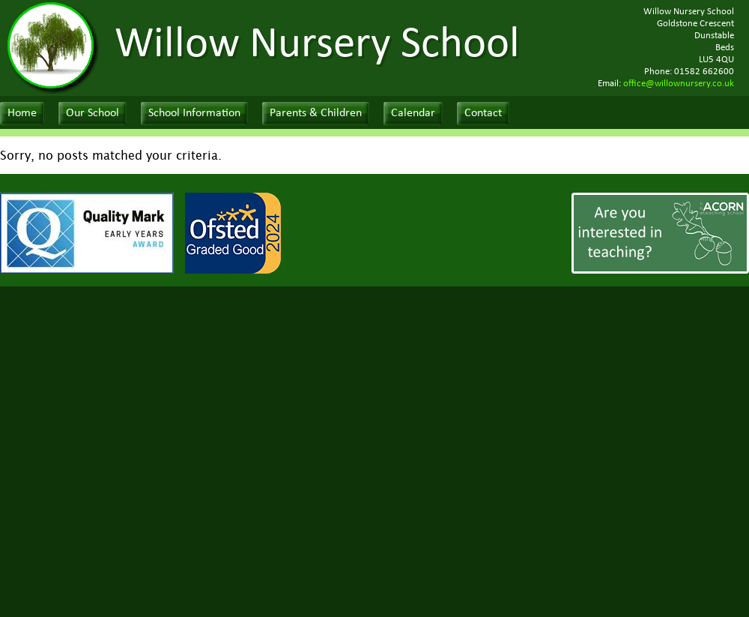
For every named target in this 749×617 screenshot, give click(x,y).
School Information (194, 113)
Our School (92, 113)
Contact (483, 113)
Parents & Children (316, 113)
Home (22, 113)
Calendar (413, 113)
